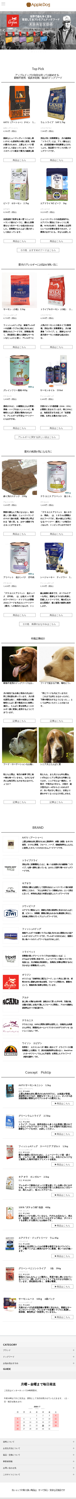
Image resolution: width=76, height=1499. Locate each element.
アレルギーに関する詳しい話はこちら (37, 437)
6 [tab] (44, 52)
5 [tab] (41, 52)
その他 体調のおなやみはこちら (39, 624)
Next (72, 30)
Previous (4, 30)
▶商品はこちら (62, 1103)
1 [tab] (32, 52)
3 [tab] (37, 52)
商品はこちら (19, 160)
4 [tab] (39, 52)
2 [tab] (35, 52)
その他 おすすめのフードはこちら (38, 250)
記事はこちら (19, 720)
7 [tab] (46, 52)
